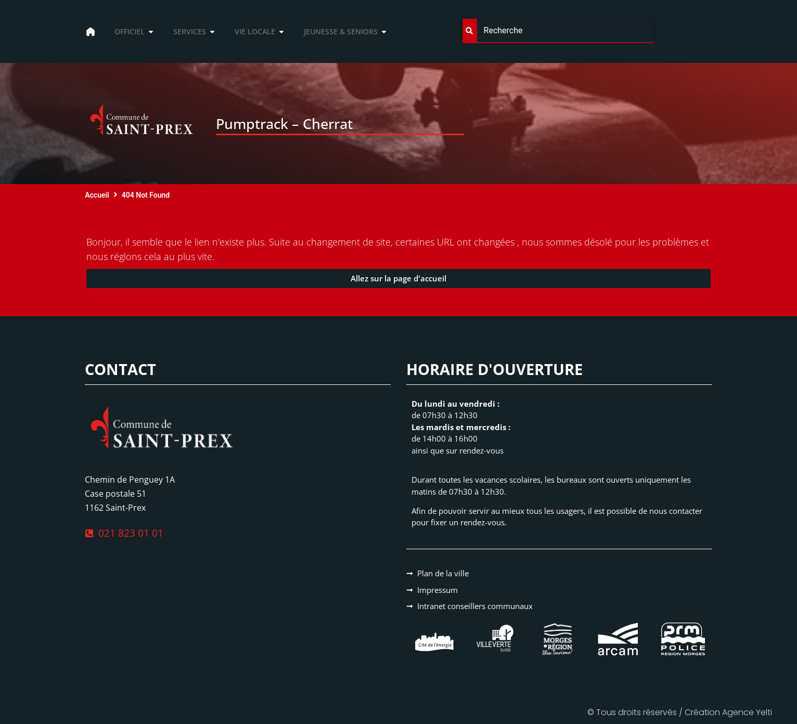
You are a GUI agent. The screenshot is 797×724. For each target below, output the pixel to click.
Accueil (97, 195)
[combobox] (558, 31)
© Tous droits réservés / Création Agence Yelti (679, 712)
